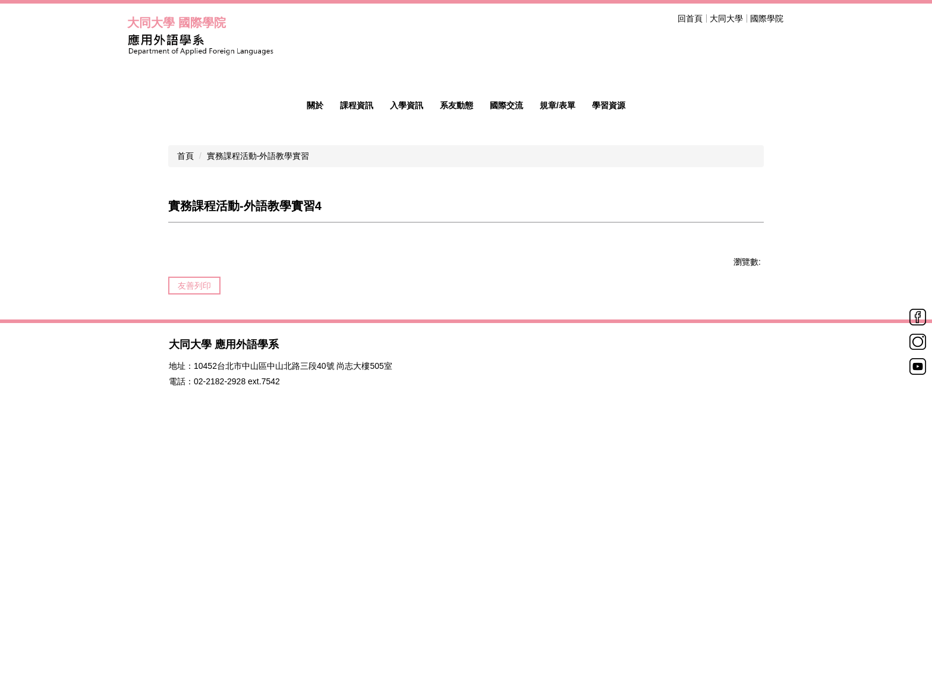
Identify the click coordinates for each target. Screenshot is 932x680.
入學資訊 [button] (406, 331)
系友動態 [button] (456, 331)
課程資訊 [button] (356, 331)
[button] (142, 185)
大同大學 (726, 18)
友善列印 (194, 511)
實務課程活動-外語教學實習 (258, 382)
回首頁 (690, 18)
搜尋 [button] (798, 18)
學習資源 (608, 331)
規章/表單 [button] (557, 331)
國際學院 (766, 18)
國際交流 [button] (506, 331)
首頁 (185, 382)
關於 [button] (315, 331)
